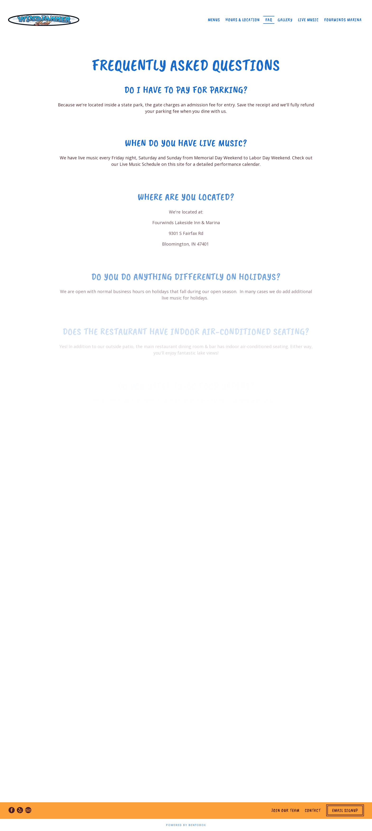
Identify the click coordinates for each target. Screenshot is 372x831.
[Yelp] (20, 810)
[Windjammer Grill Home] (43, 19)
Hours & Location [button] (242, 19)
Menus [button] (214, 19)
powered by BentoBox (186, 825)
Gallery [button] (285, 19)
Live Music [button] (308, 19)
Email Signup (345, 810)
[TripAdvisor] (28, 810)
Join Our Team (285, 810)
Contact (313, 810)
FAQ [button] (268, 19)
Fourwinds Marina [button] (343, 19)
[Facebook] (12, 810)
